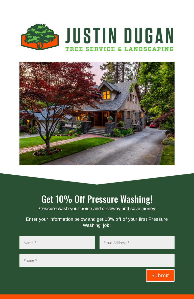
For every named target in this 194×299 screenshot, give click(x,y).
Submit (160, 275)
